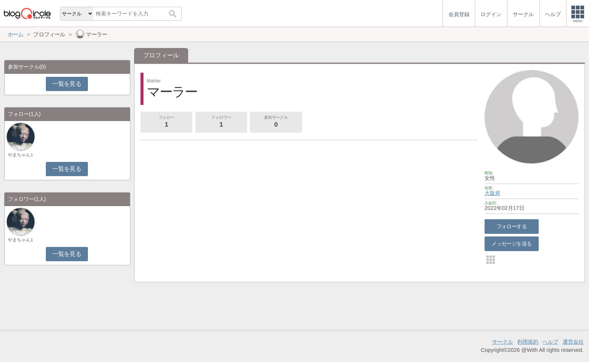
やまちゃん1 (20, 155)
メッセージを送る (511, 244)
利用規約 (527, 342)
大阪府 (492, 193)
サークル (502, 342)
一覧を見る (66, 84)
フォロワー (221, 122)
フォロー (166, 122)
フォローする (512, 226)
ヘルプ (550, 342)
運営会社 (573, 342)
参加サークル (276, 122)
